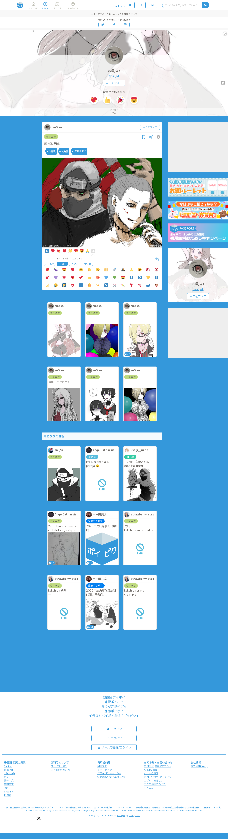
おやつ (74, 263)
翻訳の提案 (19, 762)
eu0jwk (114, 70)
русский (8, 791)
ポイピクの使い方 (60, 769)
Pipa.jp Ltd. (134, 815)
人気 (62, 263)
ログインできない (153, 780)
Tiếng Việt (9, 773)
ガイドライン (104, 769)
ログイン (114, 728)
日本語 (7, 795)
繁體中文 (9, 784)
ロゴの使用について (155, 784)
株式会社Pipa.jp (199, 766)
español (8, 769)
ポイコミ (149, 787)
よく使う (49, 263)
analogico (121, 815)
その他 (87, 263)
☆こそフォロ (114, 83)
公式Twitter (150, 769)
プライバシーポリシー (109, 773)
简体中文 (9, 780)
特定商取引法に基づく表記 (111, 777)
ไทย (6, 788)
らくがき (51, 137)
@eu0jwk (114, 76)
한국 (6, 777)
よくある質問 (151, 773)
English (8, 766)
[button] (39, 818)
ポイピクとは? (59, 766)
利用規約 (102, 766)
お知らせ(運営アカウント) (158, 766)
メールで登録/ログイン (114, 747)
